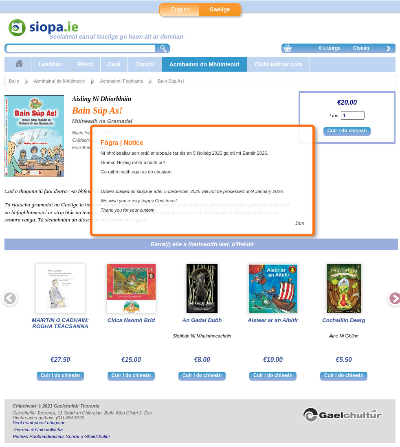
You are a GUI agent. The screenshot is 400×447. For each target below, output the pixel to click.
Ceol (114, 64)
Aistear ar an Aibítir (273, 320)
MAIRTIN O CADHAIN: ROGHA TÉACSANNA (60, 323)
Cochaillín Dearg (343, 320)
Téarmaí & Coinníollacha (38, 429)
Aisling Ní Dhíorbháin (101, 98)
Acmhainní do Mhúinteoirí (204, 64)
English (180, 9)
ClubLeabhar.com (278, 64)
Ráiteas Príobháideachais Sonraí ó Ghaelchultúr (61, 436)
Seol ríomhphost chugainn (39, 422)
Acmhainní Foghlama (121, 81)
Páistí (84, 64)
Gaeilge (219, 9)
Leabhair (50, 64)
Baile (14, 81)
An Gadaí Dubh (202, 320)
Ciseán (374, 49)
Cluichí (144, 64)
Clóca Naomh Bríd (131, 320)
